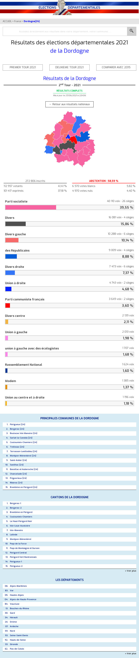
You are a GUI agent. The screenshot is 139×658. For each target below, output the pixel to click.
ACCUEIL (7, 21)
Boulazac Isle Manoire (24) (23, 433)
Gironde (14, 644)
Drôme (13, 622)
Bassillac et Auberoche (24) (24, 469)
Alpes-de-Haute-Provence (23, 599)
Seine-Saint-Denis (19, 635)
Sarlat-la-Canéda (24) (21, 437)
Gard (12, 613)
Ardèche (14, 626)
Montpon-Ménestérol (20, 539)
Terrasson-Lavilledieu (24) (23, 451)
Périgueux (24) (17, 424)
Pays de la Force (18, 543)
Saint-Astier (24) (18, 460)
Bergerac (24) (17, 429)
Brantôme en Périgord (21, 512)
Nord (12, 631)
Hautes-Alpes (17, 595)
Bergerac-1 (15, 503)
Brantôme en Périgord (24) (23, 487)
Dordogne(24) (32, 21)
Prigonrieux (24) (18, 478)
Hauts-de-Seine (18, 640)
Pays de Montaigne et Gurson (24, 548)
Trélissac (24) (17, 447)
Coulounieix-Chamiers (21, 516)
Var (12, 590)
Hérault (14, 617)
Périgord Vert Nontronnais (23, 557)
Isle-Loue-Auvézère (20, 525)
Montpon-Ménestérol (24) (23, 455)
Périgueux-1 (16, 561)
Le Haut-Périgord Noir (21, 521)
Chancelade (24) (18, 474)
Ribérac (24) (16, 482)
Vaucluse (14, 604)
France (17, 21)
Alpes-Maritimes (18, 586)
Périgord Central (18, 552)
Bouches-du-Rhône (19, 608)
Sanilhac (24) (17, 464)
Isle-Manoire (16, 530)
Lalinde (13, 534)
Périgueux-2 (16, 566)
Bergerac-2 (16, 508)
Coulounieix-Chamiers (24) (23, 442)
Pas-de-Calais (17, 649)
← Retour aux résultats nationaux (69, 104)
